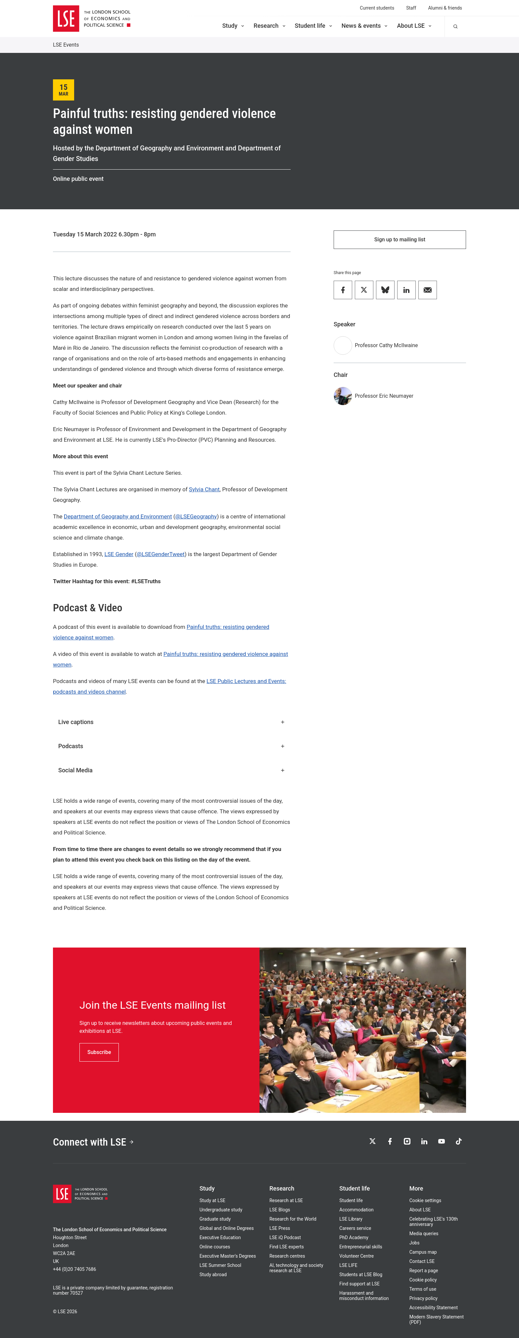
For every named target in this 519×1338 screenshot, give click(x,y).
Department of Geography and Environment (118, 516)
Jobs (414, 1242)
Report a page (423, 1270)
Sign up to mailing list (399, 239)
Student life (314, 25)
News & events (365, 25)
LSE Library (350, 1219)
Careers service (355, 1228)
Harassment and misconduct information (364, 1295)
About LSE (415, 25)
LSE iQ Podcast (285, 1237)
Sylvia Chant (204, 489)
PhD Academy (353, 1237)
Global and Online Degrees (227, 1228)
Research (270, 25)
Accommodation (356, 1209)
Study (233, 25)
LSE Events (66, 45)
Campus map (423, 1252)
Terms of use (423, 1289)
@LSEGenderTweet (161, 554)
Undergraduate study (221, 1209)
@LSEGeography (196, 516)
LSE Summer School (220, 1265)
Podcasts (171, 746)
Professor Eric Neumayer (384, 396)
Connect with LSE (93, 1142)
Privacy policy (423, 1298)
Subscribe (99, 1052)
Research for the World (292, 1219)
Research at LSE (286, 1200)
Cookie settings (425, 1200)
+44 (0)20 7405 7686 (74, 1269)
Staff (411, 8)
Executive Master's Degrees (228, 1256)
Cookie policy (423, 1279)
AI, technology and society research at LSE (296, 1268)
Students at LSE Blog (360, 1274)
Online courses (215, 1246)
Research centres (287, 1256)
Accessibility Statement (433, 1307)
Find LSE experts (286, 1246)
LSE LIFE (348, 1265)
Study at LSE (212, 1200)
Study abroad (213, 1274)
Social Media (171, 770)
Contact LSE (422, 1261)
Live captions (171, 721)
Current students (377, 8)
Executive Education (220, 1237)
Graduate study (215, 1219)
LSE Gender (119, 554)
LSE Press (279, 1228)
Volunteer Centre (356, 1256)
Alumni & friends (445, 8)
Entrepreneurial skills (360, 1246)
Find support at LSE (359, 1283)
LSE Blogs (279, 1209)
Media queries (424, 1233)
